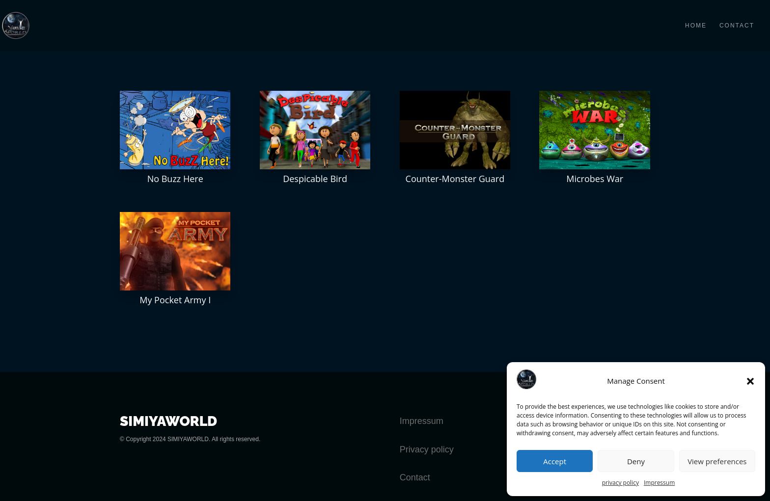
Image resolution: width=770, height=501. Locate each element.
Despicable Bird (315, 179)
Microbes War (594, 179)
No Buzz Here (175, 179)
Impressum (659, 482)
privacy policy (620, 482)
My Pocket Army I (175, 300)
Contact (415, 477)
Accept (554, 461)
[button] (750, 381)
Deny (636, 461)
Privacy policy (427, 449)
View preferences (717, 461)
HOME (696, 25)
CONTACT (736, 25)
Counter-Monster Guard (455, 179)
